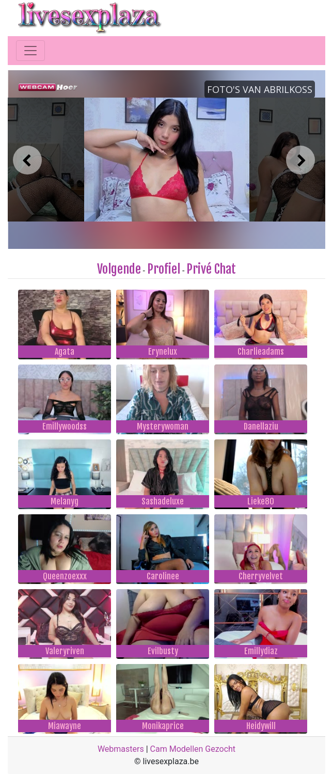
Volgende (119, 269)
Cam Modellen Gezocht (193, 749)
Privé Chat (211, 269)
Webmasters (121, 749)
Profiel (163, 269)
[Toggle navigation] (30, 50)
